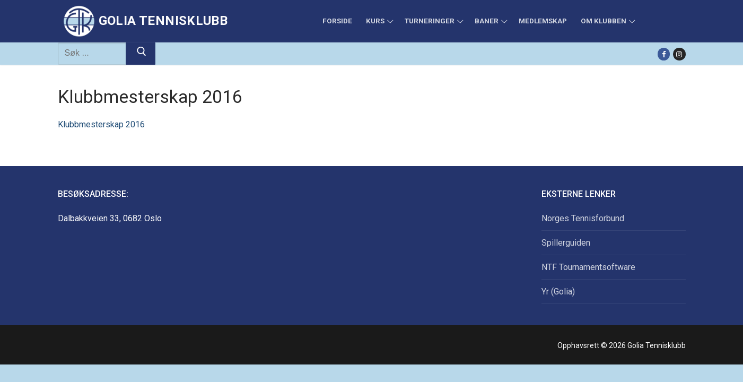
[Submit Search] (140, 53)
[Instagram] (679, 54)
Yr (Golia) (558, 291)
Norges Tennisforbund (582, 218)
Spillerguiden (565, 243)
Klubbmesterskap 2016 (101, 124)
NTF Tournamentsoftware (588, 267)
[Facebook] (664, 54)
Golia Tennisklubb (163, 20)
